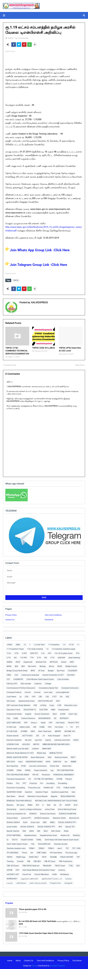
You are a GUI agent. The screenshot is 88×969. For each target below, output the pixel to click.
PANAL (28, 770)
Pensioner (46, 774)
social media (12, 826)
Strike (66, 830)
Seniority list (74, 817)
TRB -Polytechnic (65, 861)
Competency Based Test (48, 687)
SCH (75, 804)
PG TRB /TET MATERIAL (43, 778)
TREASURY (47, 865)
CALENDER (72, 670)
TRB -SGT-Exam (13, 865)
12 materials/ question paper (63, 648)
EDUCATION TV (30, 709)
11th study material (35, 648)
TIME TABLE (41, 852)
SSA (24, 830)
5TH (77, 653)
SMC (45, 822)
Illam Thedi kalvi (44, 731)
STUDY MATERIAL (14, 835)
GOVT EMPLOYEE (14, 722)
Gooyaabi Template (57, 965)
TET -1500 (76, 848)
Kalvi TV (67, 735)
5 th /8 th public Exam (64, 653)
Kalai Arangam (54, 735)
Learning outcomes (62, 739)
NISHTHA (57, 761)
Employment (64, 709)
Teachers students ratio (16, 848)
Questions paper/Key (59, 791)
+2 (25, 644)
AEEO (18, 661)
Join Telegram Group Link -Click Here (36, 265)
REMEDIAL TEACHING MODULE (19, 800)
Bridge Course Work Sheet (17, 670)
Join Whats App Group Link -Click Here (37, 250)
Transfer (20, 861)
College (48, 683)
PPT (24, 783)
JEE (37, 735)
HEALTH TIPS (73, 722)
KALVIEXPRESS (39, 301)
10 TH (71, 644)
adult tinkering (74, 657)
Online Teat (54, 765)
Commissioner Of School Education (21, 687)
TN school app (71, 852)
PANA (19, 770)
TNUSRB (53, 856)
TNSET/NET (33, 856)
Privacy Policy (11, 614)
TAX (32, 843)
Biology (43, 666)
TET (67, 848)
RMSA (30, 804)
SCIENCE (33, 813)
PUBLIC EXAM (69, 787)
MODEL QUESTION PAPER (17, 757)
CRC (40, 696)
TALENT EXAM (27, 839)
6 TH (9, 657)
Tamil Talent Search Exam (17, 843)
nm (66, 761)
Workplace (64, 874)
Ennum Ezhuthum (42, 713)
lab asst (28, 739)
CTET (54, 696)
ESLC (55, 713)
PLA (17, 783)
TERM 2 (41, 848)
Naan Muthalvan (37, 757)
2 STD (24, 653)
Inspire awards (12, 735)
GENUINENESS (44, 718)
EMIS (53, 709)
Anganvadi (28, 661)
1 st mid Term (39, 644)
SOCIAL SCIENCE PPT (67, 822)
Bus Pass (60, 670)
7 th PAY (23, 657)
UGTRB (9, 869)
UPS (17, 869)
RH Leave (20, 804)
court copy (48, 692)
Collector (38, 683)
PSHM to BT (48, 787)
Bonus (51, 666)
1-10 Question (53, 644)
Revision (10, 804)
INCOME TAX (69, 731)
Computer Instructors (69, 687)
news (20, 761)
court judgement (62, 692)
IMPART (58, 731)
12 (47, 648)
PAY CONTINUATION (65, 770)
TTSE (71, 865)
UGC (78, 865)
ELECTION (43, 709)
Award (63, 661)
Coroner (37, 692)
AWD (72, 661)
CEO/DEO (71, 674)
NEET (73, 757)
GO (55, 718)
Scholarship (11, 809)
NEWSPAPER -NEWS (34, 761)
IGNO (33, 731)
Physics (69, 778)
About (18, 960)
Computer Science (14, 692)
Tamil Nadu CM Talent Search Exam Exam (62, 839)
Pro (41, 783)
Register (54, 796)
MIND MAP (46, 748)
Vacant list (26, 874)
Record (21, 796)
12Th (16, 653)
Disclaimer (49, 619)
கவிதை (68, 878)
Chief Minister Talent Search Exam (40, 679)
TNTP (44, 856)
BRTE (33, 670)
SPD (60, 826)
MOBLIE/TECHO (55, 752)
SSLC (46, 830)
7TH (32, 657)
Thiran (24, 852)
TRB (28, 861)
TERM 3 (51, 848)
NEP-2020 (11, 761)
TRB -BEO (37, 861)
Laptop (48, 739)
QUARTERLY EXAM (14, 791)
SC (60, 804)
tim (32, 852)
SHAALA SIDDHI (13, 822)
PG (29, 778)
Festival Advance (28, 718)
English (28, 713)
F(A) (8, 718)
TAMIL (38, 839)
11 (78, 644)
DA (61, 696)
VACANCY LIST (13, 874)
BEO (23, 666)
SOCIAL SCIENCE (27, 826)
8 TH (39, 657)
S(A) (48, 804)
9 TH (52, 657)
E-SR (59, 705)
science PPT (26, 817)
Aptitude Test (41, 661)
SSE (38, 830)
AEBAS (9, 661)
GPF (26, 722)
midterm (35, 748)
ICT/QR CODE (12, 731)
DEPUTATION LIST (45, 700)
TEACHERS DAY (44, 843)
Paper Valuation (40, 770)
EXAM (62, 713)
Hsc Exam (59, 726)
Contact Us (9, 619)
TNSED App (20, 856)
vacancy (61, 869)
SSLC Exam (55, 830)
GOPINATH (64, 718)
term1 (59, 848)
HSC (50, 726)
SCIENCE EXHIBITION (67, 813)
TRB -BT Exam (49, 861)
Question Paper (42, 791)
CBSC (9, 674)
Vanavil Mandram (41, 874)
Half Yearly (60, 722)
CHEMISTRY (18, 679)
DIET (58, 700)
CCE (16, 674)
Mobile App (41, 752)
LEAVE (75, 739)
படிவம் (10, 882)
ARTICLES (54, 661)
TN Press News (56, 852)
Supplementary (30, 835)
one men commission (38, 765)
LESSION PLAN (13, 744)
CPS (33, 696)
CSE (47, 696)
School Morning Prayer (67, 809)
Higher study (25, 726)
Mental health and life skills (18, 748)
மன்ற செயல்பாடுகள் (37, 882)
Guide (43, 722)
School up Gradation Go (16, 813)
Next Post (79, 364)
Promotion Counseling (16, 787)
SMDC (52, 822)
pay (52, 770)
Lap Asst (38, 739)
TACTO (14, 839)
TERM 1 (32, 848)
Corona (28, 692)
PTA (58, 787)
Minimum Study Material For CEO (20, 752)
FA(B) (16, 718)
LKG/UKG (26, 744)
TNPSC (11, 38)
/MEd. (18, 644)
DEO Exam (11, 700)
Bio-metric (32, 666)
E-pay (52, 705)
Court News (11, 696)
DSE (35, 705)
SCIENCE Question (41, 817)
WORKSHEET (12, 878)
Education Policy (13, 709)
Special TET (70, 826)
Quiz (73, 791)
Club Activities (63, 679)
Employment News (14, 713)
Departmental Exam (27, 700)
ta (7, 839)
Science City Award (47, 813)
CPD (26, 696)
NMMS (73, 761)
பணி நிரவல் (21, 882)
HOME (42, 726)
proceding (50, 783)
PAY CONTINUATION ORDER (18, 774)
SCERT (67, 804)
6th (15, 657)
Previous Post (10, 364)
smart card (35, 822)
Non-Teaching (12, 765)
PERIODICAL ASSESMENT (63, 774)
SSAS (31, 830)
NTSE (23, 765)
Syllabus (76, 835)
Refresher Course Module (37, 796)
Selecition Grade (59, 817)
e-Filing (43, 705)
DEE (67, 696)
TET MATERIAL (12, 852)
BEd (16, 666)
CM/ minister (26, 683)
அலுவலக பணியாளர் (29, 878)
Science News (12, 817)
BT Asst (41, 670)
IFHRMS (24, 731)
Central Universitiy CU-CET (53, 674)
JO (43, 735)
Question (28, 791)
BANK (9, 666)
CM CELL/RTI (12, 683)
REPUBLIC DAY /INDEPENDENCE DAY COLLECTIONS (56, 800)
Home (9, 960)
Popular (9, 902)
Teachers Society (60, 843)
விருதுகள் (68, 882)
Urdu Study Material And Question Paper (38, 869)
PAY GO (35, 774)
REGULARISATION (68, 796)
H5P (50, 722)
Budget (51, 670)
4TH (49, 653)
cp (20, 696)
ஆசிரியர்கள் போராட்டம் (52, 878)
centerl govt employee (30, 674)
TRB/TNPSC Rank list (30, 865)
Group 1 (34, 722)
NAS (49, 757)
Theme (34, 965)
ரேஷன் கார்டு (55, 882)
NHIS (48, 761)
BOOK (59, 666)
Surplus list (65, 835)
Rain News (11, 796)
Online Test (66, 765)
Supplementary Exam (48, 835)
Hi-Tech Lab (11, 726)
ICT (77, 726)
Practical (33, 783)
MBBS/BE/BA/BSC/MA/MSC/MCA (56, 744)
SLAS (25, 822)
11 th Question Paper (15, 648)
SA (55, 804)
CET (8, 679)
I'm (71, 726)
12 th (9, 653)
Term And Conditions (53, 614)
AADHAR (61, 657)
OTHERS (10, 770)
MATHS (36, 744)
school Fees (49, 809)
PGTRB (59, 778)
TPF (78, 856)
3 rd (42, 653)
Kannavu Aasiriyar (14, 739)
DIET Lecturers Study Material (18, 705)
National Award (61, 757)
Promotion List (34, 787)
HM (34, 726)
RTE (37, 804)
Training (10, 861)
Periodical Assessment (16, 778)
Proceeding (62, 783)
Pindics (10, 783)
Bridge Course (71, 666)
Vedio (54, 874)
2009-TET (34, 653)
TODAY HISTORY (66, 856)
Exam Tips (73, 713)
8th (45, 657)
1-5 (64, 644)
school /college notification (31, 809)
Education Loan (70, 705)
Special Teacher (13, 830)
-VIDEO (9, 644)
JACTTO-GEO (27, 735)
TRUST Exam (60, 865)
